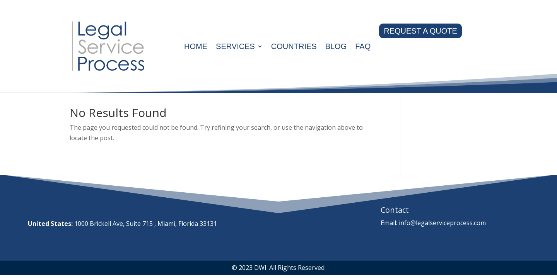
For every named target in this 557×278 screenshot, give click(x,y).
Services (235, 46)
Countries (294, 46)
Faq (363, 46)
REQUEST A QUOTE (420, 31)
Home (195, 46)
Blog (336, 46)
